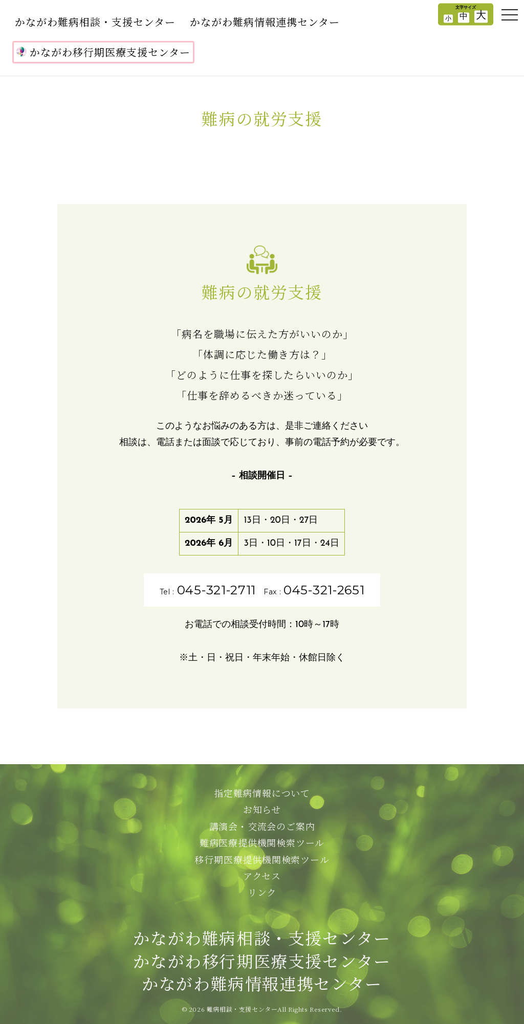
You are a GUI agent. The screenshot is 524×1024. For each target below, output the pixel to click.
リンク (262, 892)
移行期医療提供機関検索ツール (261, 859)
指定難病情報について (262, 792)
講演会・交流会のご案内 (262, 826)
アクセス (262, 875)
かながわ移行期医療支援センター (103, 51)
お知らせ (262, 809)
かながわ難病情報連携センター (265, 21)
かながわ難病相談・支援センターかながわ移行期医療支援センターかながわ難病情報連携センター (261, 960)
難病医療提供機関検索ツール (262, 842)
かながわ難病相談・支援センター (95, 21)
